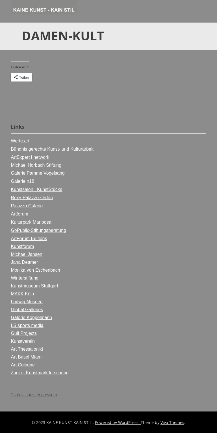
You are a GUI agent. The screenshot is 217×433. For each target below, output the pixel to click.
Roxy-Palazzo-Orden (32, 197)
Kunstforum (22, 246)
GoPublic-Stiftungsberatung (38, 230)
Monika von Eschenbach (35, 270)
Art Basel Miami (26, 357)
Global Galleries (27, 309)
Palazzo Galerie (27, 205)
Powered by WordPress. (118, 422)
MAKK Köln (22, 293)
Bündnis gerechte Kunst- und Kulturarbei (51, 149)
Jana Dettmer (24, 262)
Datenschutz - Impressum (34, 394)
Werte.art (21, 141)
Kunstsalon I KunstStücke (36, 189)
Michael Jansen (26, 254)
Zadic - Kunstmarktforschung (40, 372)
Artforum (19, 214)
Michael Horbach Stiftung (36, 165)
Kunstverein (23, 341)
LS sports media (27, 325)
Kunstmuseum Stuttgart (34, 285)
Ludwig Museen (26, 301)
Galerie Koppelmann (31, 317)
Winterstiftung (24, 278)
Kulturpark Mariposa (31, 222)
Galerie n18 (22, 181)
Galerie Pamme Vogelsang (37, 173)
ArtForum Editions (29, 238)
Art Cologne (23, 364)
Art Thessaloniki (27, 349)
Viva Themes (172, 422)
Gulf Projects (24, 333)
